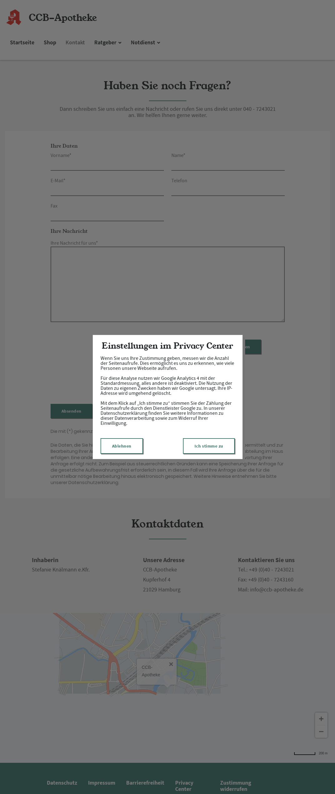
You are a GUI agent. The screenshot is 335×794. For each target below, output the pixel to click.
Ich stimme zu (209, 446)
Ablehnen (121, 446)
